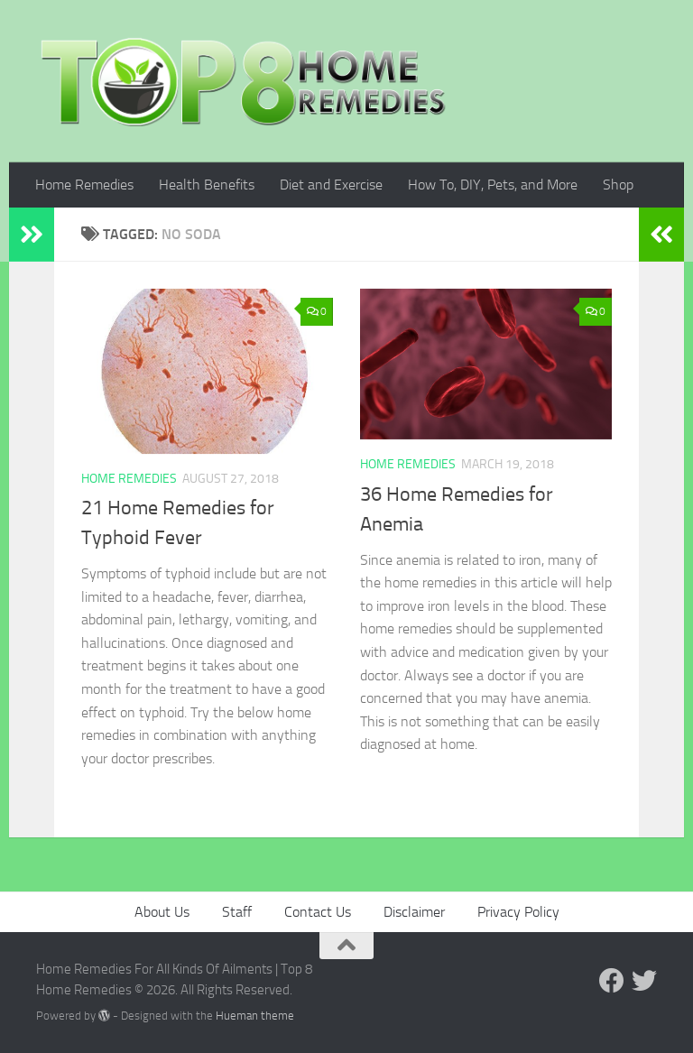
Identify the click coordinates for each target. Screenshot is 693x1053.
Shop (618, 184)
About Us (161, 911)
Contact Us (317, 911)
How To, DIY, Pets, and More (493, 184)
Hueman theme (255, 1015)
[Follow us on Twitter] (644, 980)
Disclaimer (414, 911)
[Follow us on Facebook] (611, 980)
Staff (237, 911)
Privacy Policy (518, 911)
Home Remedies (84, 184)
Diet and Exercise (331, 184)
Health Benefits (206, 184)
